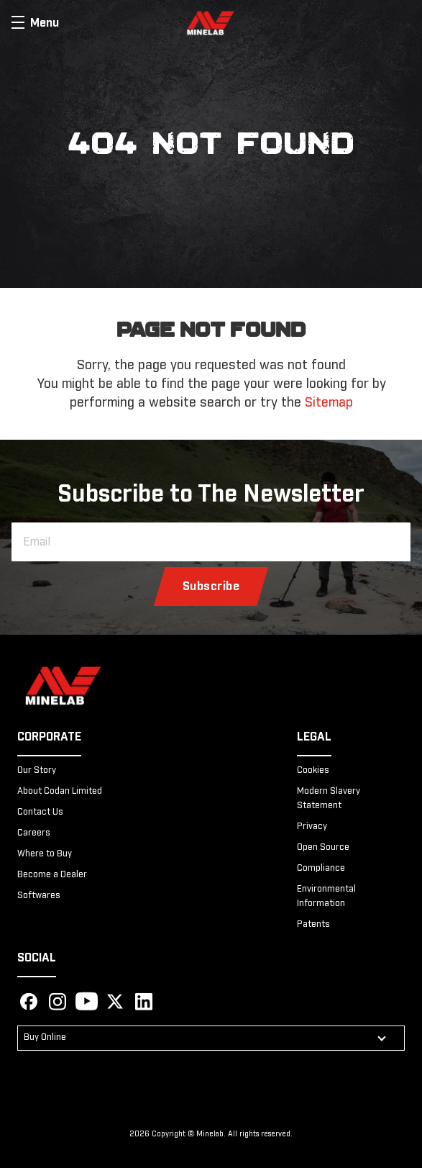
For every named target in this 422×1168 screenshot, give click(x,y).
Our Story (36, 770)
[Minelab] (63, 688)
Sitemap (329, 403)
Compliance (321, 868)
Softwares (38, 896)
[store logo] (211, 23)
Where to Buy (44, 854)
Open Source (323, 847)
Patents (313, 924)
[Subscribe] (211, 586)
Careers (33, 833)
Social (36, 958)
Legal (314, 737)
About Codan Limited (59, 791)
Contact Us (40, 812)
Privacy (312, 827)
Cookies (313, 770)
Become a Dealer (52, 875)
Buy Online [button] (45, 1037)
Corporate (49, 737)
